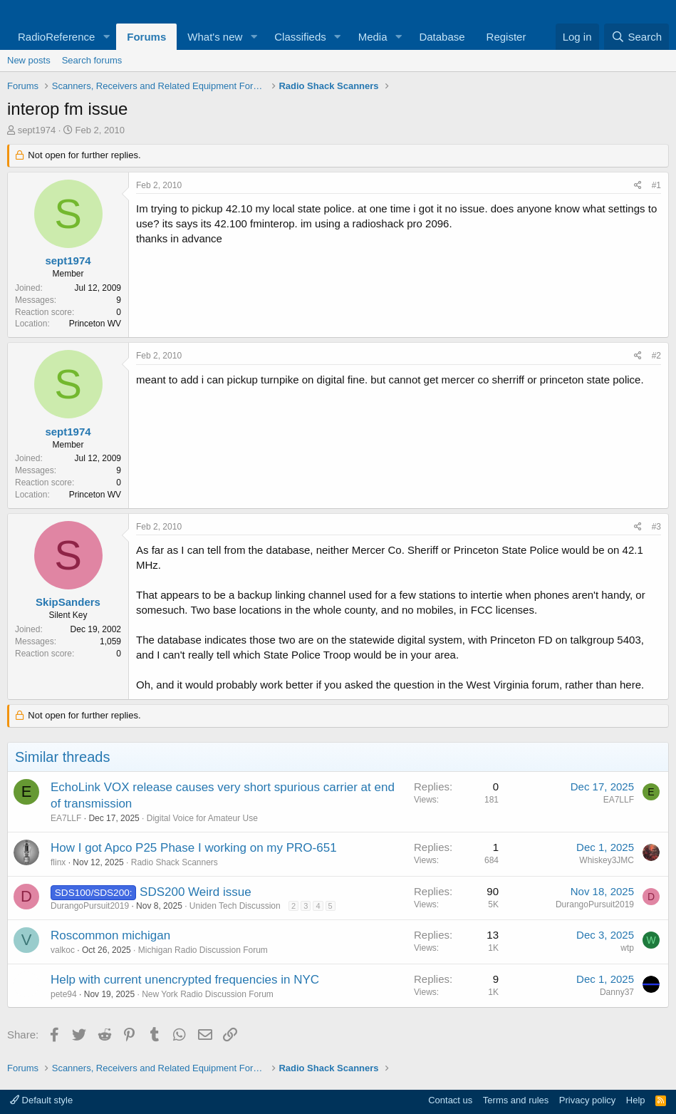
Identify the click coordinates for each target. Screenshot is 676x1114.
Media (373, 37)
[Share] (638, 185)
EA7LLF (66, 818)
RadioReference (56, 37)
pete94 (64, 994)
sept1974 (37, 130)
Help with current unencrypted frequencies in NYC (185, 979)
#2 (656, 356)
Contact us (450, 1100)
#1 (656, 185)
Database (441, 37)
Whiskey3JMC (606, 860)
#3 (656, 527)
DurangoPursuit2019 (90, 906)
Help (635, 1100)
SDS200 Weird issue (195, 892)
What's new (214, 37)
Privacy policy (587, 1100)
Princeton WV (95, 324)
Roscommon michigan (110, 935)
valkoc (63, 950)
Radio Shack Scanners (174, 862)
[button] (106, 37)
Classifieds (300, 37)
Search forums (92, 60)
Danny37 (617, 992)
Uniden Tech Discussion (235, 906)
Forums (146, 37)
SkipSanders (68, 602)
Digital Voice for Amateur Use (202, 818)
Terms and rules (515, 1100)
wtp (627, 948)
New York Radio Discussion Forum (208, 994)
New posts (29, 60)
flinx (58, 862)
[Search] (636, 37)
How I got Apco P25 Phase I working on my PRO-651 (194, 848)
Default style (41, 1100)
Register (506, 37)
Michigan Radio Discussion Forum (203, 950)
